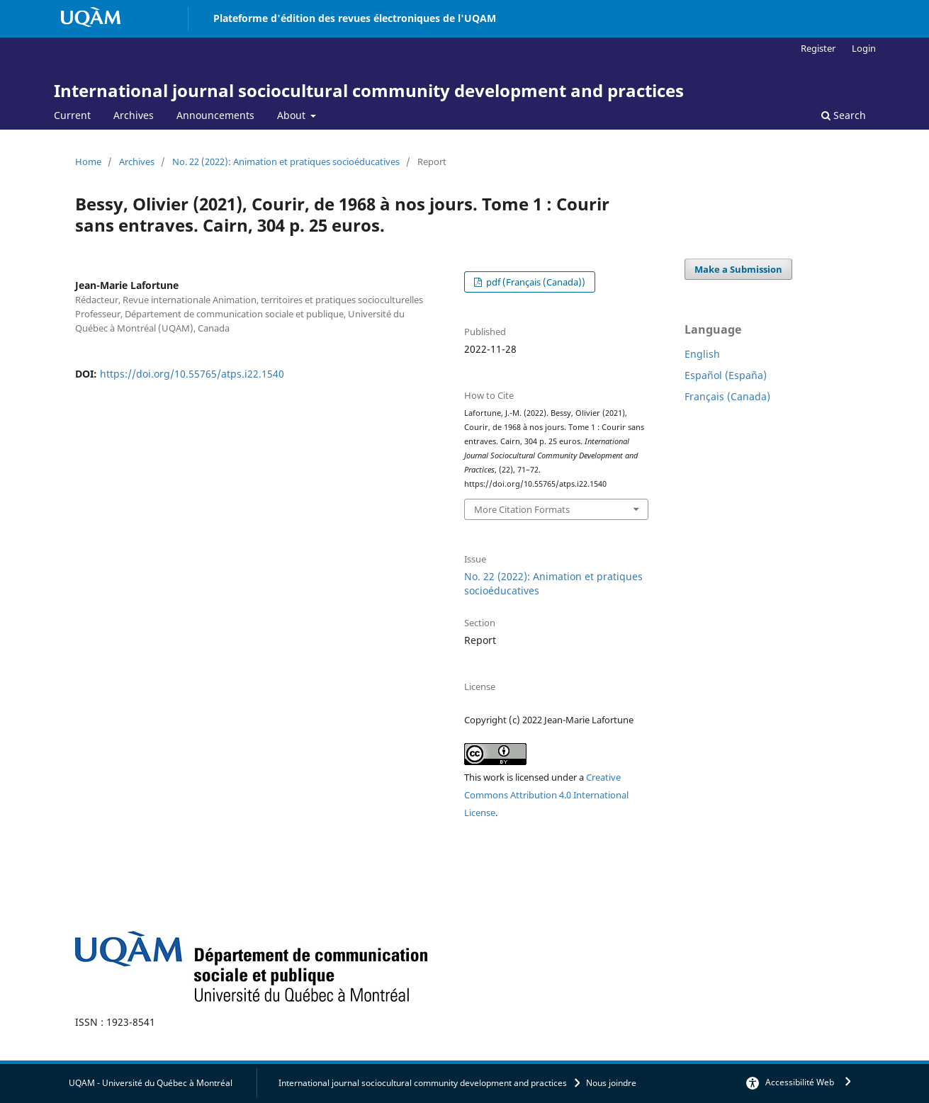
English (702, 354)
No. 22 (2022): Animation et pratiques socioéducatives (286, 161)
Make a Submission (738, 269)
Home (88, 161)
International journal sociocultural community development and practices (369, 90)
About (292, 115)
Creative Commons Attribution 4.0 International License (546, 795)
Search (843, 115)
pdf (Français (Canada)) (534, 282)
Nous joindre (611, 1083)
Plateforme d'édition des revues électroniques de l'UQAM (354, 18)
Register (818, 48)
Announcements (215, 115)
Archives (133, 115)
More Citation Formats (522, 509)
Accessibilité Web (799, 1082)
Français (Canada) (727, 396)
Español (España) (726, 375)
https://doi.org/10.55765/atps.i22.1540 (192, 373)
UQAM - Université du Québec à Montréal (150, 1083)
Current (72, 115)
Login (864, 48)
